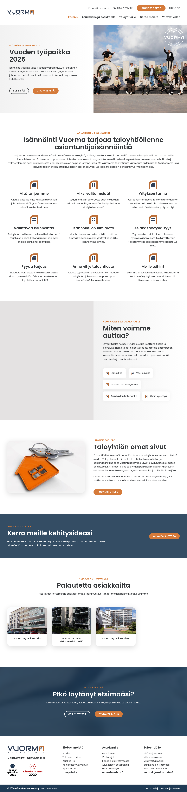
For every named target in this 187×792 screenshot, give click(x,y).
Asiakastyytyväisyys (153, 228)
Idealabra (51, 788)
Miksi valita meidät (93, 193)
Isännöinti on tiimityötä (93, 228)
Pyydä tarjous (34, 266)
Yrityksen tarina (153, 193)
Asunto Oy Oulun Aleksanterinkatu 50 (71, 640)
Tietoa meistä (149, 17)
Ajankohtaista (70, 768)
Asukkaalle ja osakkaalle (98, 17)
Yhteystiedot (171, 17)
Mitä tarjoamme (34, 193)
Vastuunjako (109, 757)
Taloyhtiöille (127, 17)
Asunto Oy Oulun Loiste (115, 638)
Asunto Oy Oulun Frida (27, 638)
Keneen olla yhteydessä (115, 761)
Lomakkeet (108, 753)
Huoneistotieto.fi (168, 455)
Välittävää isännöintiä (34, 228)
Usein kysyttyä (110, 768)
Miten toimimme (152, 757)
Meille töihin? (153, 266)
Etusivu (73, 17)
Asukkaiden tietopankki (115, 764)
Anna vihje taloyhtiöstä (93, 266)
